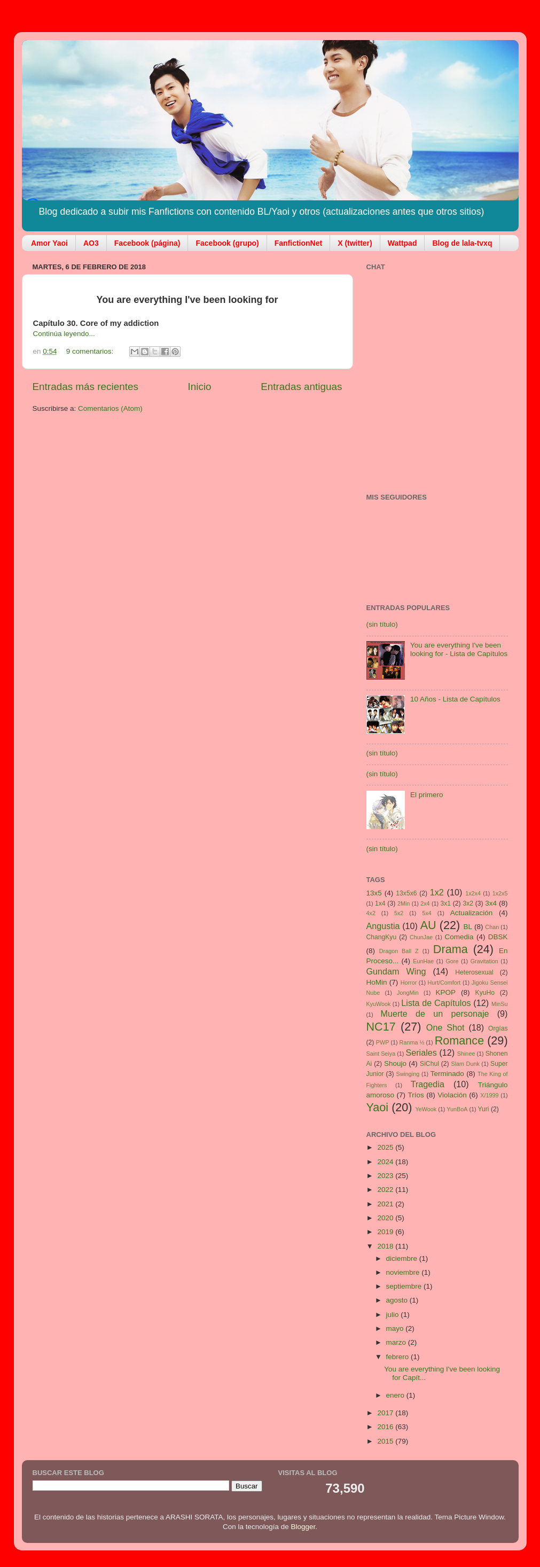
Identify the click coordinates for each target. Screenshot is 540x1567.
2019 (386, 1232)
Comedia (459, 937)
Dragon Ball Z (399, 951)
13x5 (374, 893)
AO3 (91, 243)
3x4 (491, 903)
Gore (451, 961)
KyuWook (378, 1004)
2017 (386, 1413)
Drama (450, 949)
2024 (386, 1162)
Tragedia (427, 1084)
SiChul (429, 1063)
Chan (492, 927)
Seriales (420, 1052)
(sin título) (382, 624)
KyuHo (485, 992)
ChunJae (421, 937)
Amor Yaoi (49, 243)
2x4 (424, 903)
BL (467, 927)
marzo (397, 1342)
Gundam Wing (396, 971)
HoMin (376, 982)
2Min (403, 903)
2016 (386, 1427)
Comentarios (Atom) (110, 408)
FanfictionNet (298, 243)
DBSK (498, 937)
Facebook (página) (147, 243)
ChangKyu (381, 937)
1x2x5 (500, 893)
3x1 (446, 903)
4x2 (370, 913)
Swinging (407, 1074)
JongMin (408, 992)
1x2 (437, 892)
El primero (426, 795)
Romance (459, 1040)
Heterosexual (474, 972)
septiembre (405, 1286)
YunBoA (457, 1109)
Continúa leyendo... (64, 334)
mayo (396, 1328)
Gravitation (484, 961)
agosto (398, 1300)
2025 (386, 1147)
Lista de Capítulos (436, 1003)
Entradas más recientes (85, 386)
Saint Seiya (381, 1053)
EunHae (423, 961)
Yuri (483, 1109)
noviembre (404, 1272)
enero (396, 1395)
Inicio (200, 386)
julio (393, 1315)
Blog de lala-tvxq (462, 243)
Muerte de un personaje (434, 1013)
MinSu (499, 1004)
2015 (386, 1441)
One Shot (445, 1027)
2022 (386, 1190)
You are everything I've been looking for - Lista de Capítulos (458, 649)
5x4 (426, 913)
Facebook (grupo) (227, 243)
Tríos (416, 1095)
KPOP (446, 992)
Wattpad (402, 243)
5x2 (398, 913)
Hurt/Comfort (444, 982)
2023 (386, 1176)
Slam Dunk (465, 1064)
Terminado (447, 1074)
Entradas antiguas (301, 386)
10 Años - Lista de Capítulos (455, 699)
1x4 (380, 903)
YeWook (426, 1109)
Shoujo (395, 1063)
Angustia (383, 926)
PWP (382, 1042)
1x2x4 (473, 893)
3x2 (468, 903)
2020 (386, 1218)
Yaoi (377, 1107)
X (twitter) (355, 243)
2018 (386, 1246)
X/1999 (489, 1095)
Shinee (466, 1053)
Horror (409, 982)
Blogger (303, 1527)
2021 (386, 1204)
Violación (452, 1095)
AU (428, 925)
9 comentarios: (90, 351)
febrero (398, 1357)
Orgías (497, 1028)
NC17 (381, 1026)
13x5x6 (406, 893)
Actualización (471, 913)
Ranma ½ (412, 1042)
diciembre (402, 1258)
